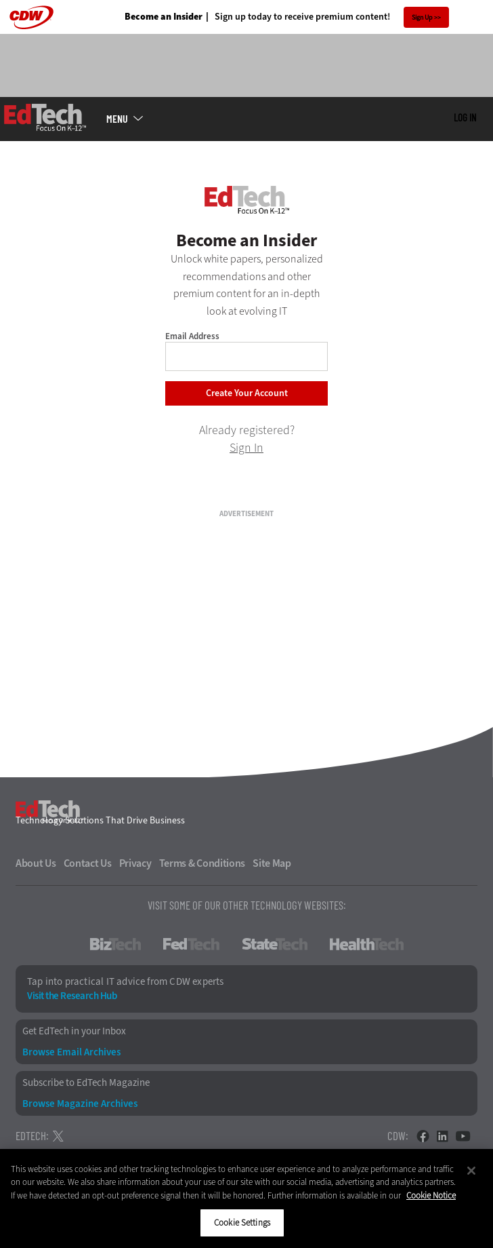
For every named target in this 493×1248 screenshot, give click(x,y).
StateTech (274, 944)
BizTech (115, 944)
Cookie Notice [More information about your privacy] (431, 1195)
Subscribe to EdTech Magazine (86, 1083)
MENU (117, 118)
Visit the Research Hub (71, 996)
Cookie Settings (242, 1222)
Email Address (192, 336)
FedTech (191, 944)
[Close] (471, 1171)
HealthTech (367, 944)
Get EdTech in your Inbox (74, 1031)
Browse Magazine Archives (79, 1104)
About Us (36, 863)
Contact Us (88, 863)
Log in (465, 117)
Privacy (135, 863)
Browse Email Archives (71, 1052)
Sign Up (422, 17)
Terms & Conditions (202, 863)
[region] (246, 1198)
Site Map (272, 863)
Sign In (246, 448)
